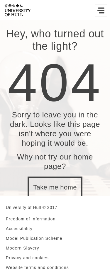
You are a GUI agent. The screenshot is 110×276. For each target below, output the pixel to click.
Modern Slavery (22, 248)
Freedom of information (30, 219)
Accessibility (19, 228)
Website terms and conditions (37, 267)
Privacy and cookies (27, 257)
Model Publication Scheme (34, 238)
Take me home (55, 187)
